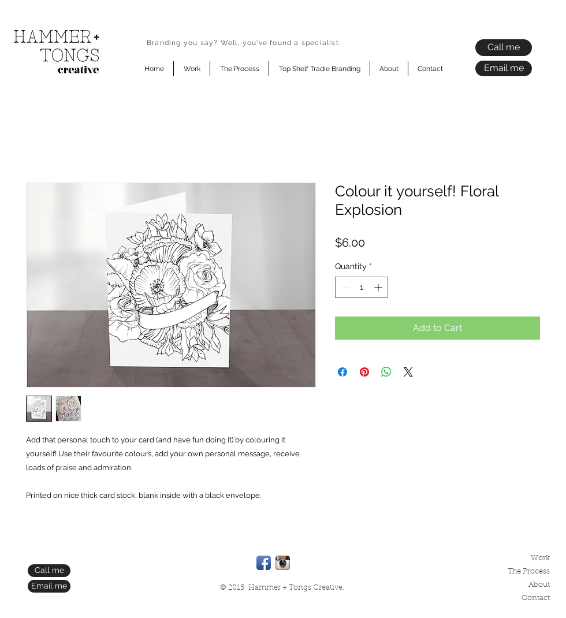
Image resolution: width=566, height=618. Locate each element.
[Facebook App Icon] (263, 563)
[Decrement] (344, 287)
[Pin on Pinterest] (364, 372)
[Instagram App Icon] (282, 563)
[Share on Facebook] (342, 372)
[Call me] (503, 47)
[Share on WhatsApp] (386, 372)
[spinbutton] (361, 287)
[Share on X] (408, 372)
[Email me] (503, 68)
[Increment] (379, 287)
